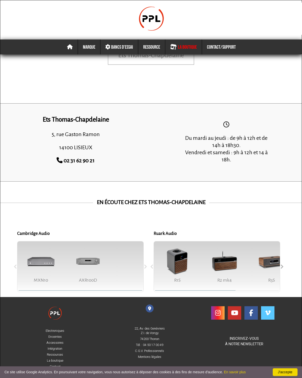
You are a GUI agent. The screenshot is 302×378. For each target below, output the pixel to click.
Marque (89, 47)
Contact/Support (221, 47)
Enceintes (55, 337)
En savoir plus (235, 372)
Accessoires (55, 342)
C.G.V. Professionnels (149, 351)
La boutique (183, 47)
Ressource (151, 47)
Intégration (55, 348)
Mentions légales (149, 357)
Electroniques (55, 331)
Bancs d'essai (118, 46)
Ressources (55, 354)
